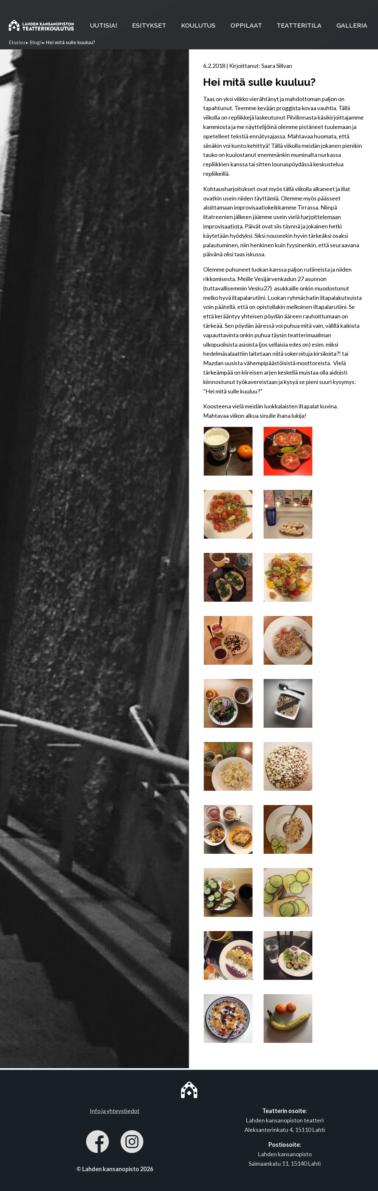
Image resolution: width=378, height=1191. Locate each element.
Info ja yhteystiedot (114, 1110)
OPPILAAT (246, 25)
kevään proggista (279, 107)
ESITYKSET (149, 25)
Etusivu (17, 42)
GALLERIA (351, 25)
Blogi (35, 42)
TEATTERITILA (299, 25)
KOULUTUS (198, 25)
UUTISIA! (103, 25)
